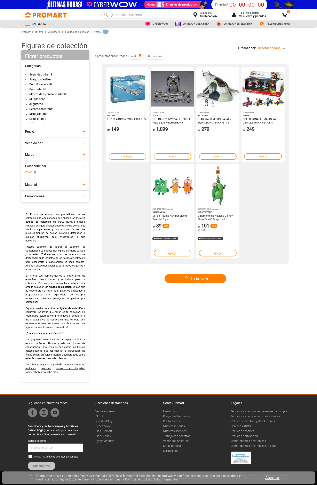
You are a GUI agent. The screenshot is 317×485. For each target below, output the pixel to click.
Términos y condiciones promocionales (255, 416)
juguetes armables (74, 364)
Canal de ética (172, 445)
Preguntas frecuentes (177, 416)
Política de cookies (242, 431)
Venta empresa (105, 411)
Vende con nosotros (176, 441)
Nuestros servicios (175, 431)
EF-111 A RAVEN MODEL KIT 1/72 (126, 119)
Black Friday (103, 436)
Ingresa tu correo (37, 440)
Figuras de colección (77, 31)
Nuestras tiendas (174, 426)
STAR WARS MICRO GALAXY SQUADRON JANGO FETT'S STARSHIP (214, 121)
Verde (97, 31)
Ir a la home (199, 278)
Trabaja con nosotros (176, 436)
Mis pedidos (170, 450)
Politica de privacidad (244, 436)
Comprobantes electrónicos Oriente (253, 445)
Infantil (39, 31)
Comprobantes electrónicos (248, 441)
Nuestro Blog (103, 421)
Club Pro (100, 416)
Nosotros (169, 411)
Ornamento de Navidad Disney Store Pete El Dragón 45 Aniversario (215, 217)
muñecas (30, 368)
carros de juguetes (70, 368)
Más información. (166, 479)
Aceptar (272, 477)
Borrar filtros (155, 56)
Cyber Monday (104, 441)
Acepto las (55, 456)
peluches (46, 368)
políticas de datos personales (62, 456)
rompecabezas (33, 372)
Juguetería (54, 31)
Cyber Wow (102, 426)
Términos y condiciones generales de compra (259, 411)
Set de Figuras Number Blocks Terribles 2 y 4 (170, 217)
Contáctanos (171, 421)
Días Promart (103, 431)
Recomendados (269, 48)
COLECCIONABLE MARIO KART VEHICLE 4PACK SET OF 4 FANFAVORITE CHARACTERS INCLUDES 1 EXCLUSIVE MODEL (261, 121)
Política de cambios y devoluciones (253, 421)
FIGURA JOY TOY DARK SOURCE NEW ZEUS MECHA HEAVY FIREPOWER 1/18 (171, 121)
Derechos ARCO (241, 426)
